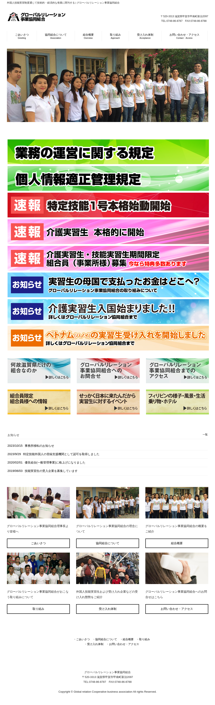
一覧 (205, 434)
